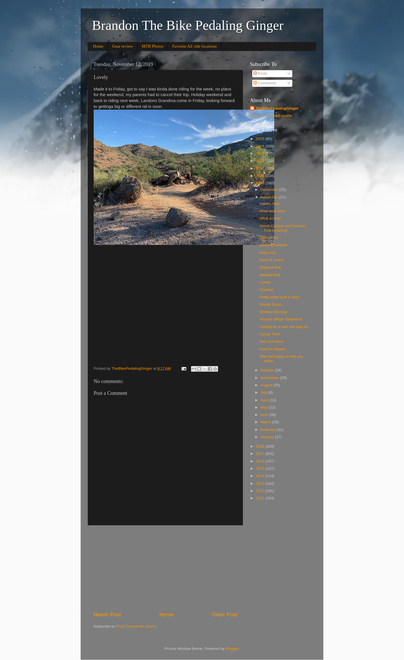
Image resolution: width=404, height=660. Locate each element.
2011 (260, 498)
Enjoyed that (270, 267)
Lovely (265, 282)
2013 (260, 483)
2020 (260, 176)
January (267, 437)
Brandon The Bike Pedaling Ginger (188, 25)
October (267, 370)
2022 (260, 161)
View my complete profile (271, 116)
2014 (260, 476)
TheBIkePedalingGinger (277, 108)
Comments (264, 83)
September (270, 378)
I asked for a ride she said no (284, 327)
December (269, 189)
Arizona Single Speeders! (281, 319)
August (266, 385)
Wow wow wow (272, 211)
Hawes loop (270, 203)
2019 (260, 183)
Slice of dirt (269, 238)
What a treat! (270, 218)
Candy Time (270, 334)
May (264, 407)
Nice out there (271, 341)
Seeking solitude (273, 245)
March (266, 422)
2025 (260, 139)
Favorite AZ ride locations (194, 46)
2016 (260, 461)
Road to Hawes (273, 349)
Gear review (122, 46)
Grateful (266, 289)
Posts (260, 73)
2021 (260, 168)
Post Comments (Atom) (136, 626)
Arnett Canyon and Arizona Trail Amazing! (282, 228)
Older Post (224, 614)
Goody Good (270, 304)
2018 (260, 446)
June (265, 400)
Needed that (270, 275)
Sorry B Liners (272, 260)
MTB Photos (152, 46)
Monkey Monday (273, 312)
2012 (260, 491)
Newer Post (107, 614)
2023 (260, 153)
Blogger (232, 648)
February (268, 430)
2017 (260, 453)
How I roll (267, 253)
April (264, 415)
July (264, 392)
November (269, 197)
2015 (260, 468)
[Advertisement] (165, 568)
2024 (260, 146)
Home (98, 46)
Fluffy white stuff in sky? (280, 297)
